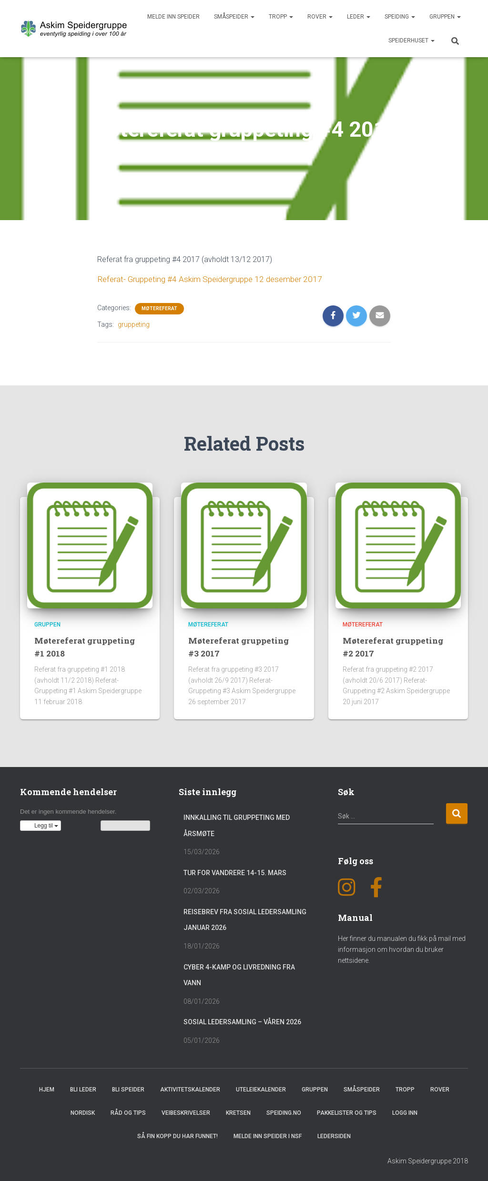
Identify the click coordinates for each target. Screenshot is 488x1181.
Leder (358, 16)
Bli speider (128, 1088)
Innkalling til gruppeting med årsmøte (236, 825)
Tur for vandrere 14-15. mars (234, 872)
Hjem (46, 1088)
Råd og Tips (128, 1112)
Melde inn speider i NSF (268, 1135)
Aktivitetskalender (190, 1088)
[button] (40, 824)
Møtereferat (159, 307)
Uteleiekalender (261, 1088)
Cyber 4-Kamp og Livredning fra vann (239, 974)
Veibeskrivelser (186, 1112)
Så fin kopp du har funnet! (177, 1135)
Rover (320, 16)
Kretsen (238, 1112)
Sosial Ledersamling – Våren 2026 (242, 1021)
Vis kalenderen (125, 824)
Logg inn (404, 1112)
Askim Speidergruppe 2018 (427, 1160)
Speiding (400, 16)
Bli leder (83, 1088)
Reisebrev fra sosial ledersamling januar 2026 (244, 919)
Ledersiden (334, 1135)
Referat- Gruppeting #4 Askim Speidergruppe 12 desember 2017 (204, 278)
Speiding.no (283, 1112)
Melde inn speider (173, 16)
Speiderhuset (411, 40)
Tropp (281, 16)
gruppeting (134, 323)
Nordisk (83, 1112)
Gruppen (445, 16)
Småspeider (234, 16)
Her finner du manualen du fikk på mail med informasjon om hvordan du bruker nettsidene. (402, 948)
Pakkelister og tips (346, 1112)
